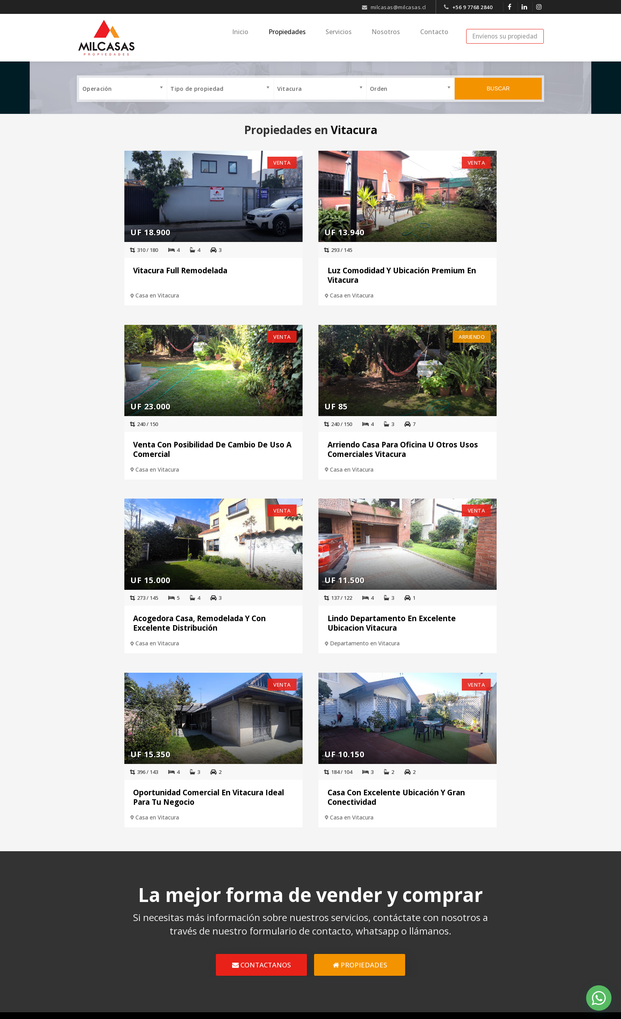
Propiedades (302, 37)
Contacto (437, 37)
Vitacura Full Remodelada (131, 269)
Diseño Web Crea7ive (268, 1009)
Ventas (274, 920)
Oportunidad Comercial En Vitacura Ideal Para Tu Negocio (230, 623)
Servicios (350, 37)
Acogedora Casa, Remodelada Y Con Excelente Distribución (303, 448)
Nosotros (393, 37)
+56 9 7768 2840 (472, 7)
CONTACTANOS (261, 792)
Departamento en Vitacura (444, 468)
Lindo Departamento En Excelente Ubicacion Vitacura (470, 448)
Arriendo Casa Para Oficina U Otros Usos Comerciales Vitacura (149, 448)
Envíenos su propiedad (505, 36)
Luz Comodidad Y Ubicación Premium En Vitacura (296, 274)
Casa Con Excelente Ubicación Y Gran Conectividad (385, 623)
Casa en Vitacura (109, 294)
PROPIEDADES (360, 792)
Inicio (259, 37)
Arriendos (278, 936)
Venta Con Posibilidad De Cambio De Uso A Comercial (467, 274)
